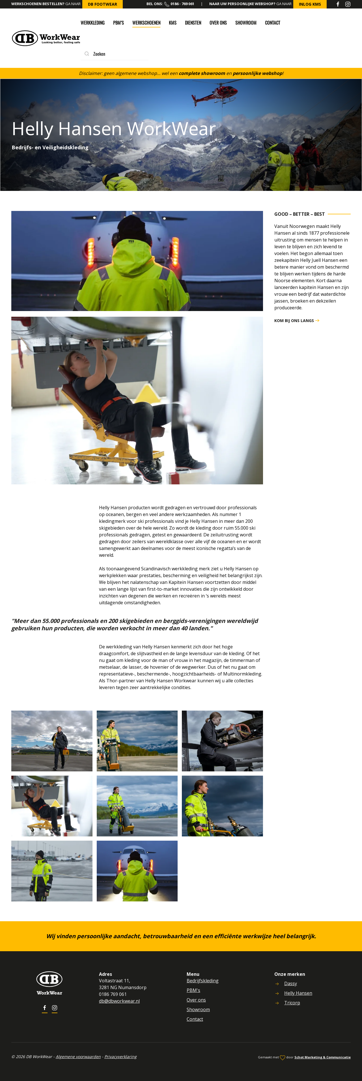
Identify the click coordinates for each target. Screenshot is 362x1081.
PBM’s (118, 22)
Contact (272, 22)
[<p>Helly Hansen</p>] (276, 993)
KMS (172, 22)
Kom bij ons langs (294, 320)
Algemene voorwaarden (77, 1056)
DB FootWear (102, 4)
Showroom (246, 22)
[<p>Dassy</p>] (276, 983)
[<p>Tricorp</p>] (276, 1003)
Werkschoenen (146, 22)
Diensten (193, 22)
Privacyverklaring (119, 1056)
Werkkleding (93, 22)
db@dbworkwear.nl (118, 1001)
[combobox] (114, 54)
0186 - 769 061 (179, 3)
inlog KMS (310, 4)
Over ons (218, 22)
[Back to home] (46, 38)
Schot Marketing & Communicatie (321, 1057)
